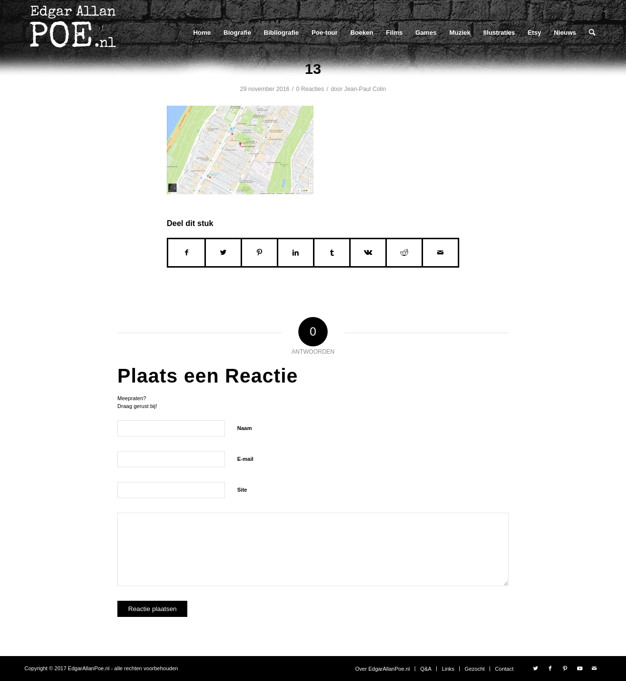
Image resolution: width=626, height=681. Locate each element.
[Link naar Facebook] (550, 668)
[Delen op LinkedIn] (295, 252)
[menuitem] (202, 32)
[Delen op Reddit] (404, 252)
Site (242, 490)
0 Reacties (310, 89)
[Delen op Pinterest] (259, 252)
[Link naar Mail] (594, 668)
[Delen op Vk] (368, 252)
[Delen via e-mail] (440, 252)
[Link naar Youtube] (579, 668)
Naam (244, 428)
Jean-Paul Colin (365, 89)
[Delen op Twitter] (223, 252)
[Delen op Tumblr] (331, 252)
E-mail (245, 459)
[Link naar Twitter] (535, 668)
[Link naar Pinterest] (565, 668)
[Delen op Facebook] (186, 252)
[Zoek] (592, 32)
